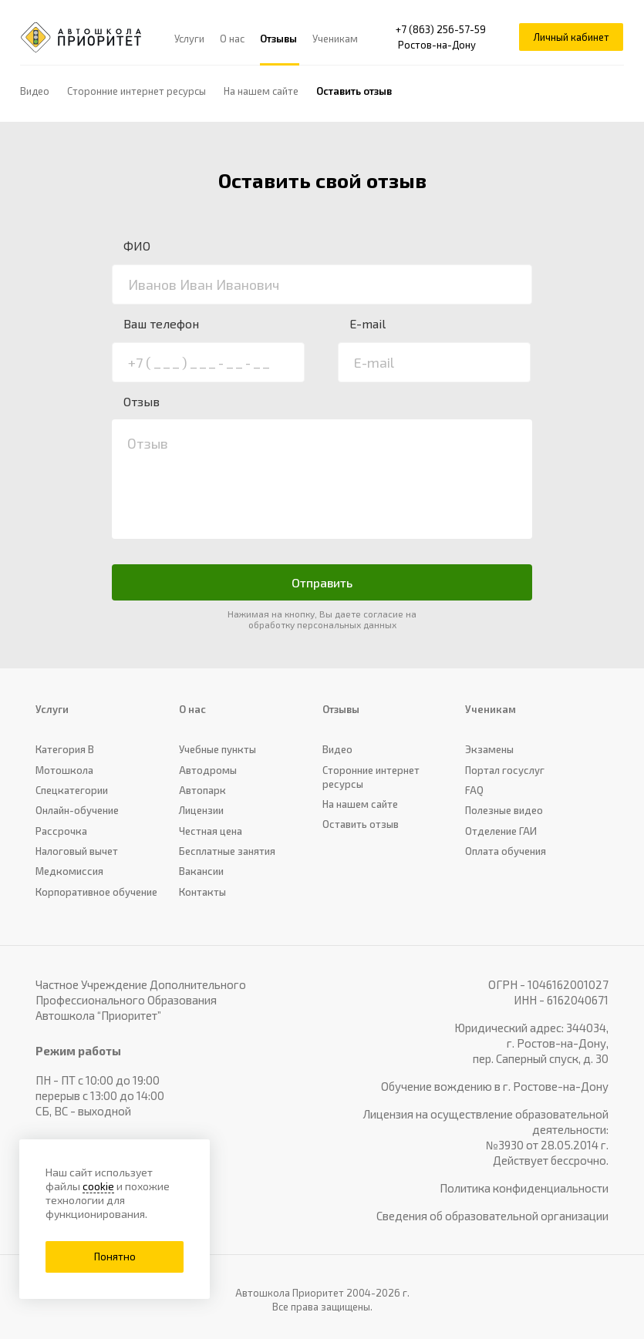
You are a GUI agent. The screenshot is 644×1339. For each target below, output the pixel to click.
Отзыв (141, 401)
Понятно (115, 1256)
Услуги (190, 38)
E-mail (367, 323)
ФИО (136, 245)
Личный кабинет (568, 38)
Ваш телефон (161, 323)
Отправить (322, 582)
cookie (98, 1186)
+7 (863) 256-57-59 (440, 30)
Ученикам (336, 38)
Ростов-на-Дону (436, 45)
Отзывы (279, 38)
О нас (233, 38)
